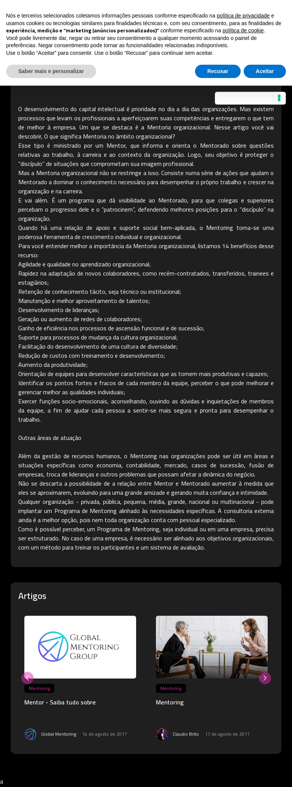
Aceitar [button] (265, 71)
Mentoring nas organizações (167, 456)
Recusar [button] (217, 71)
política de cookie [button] (242, 30)
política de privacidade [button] (243, 16)
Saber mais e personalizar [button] (51, 71)
